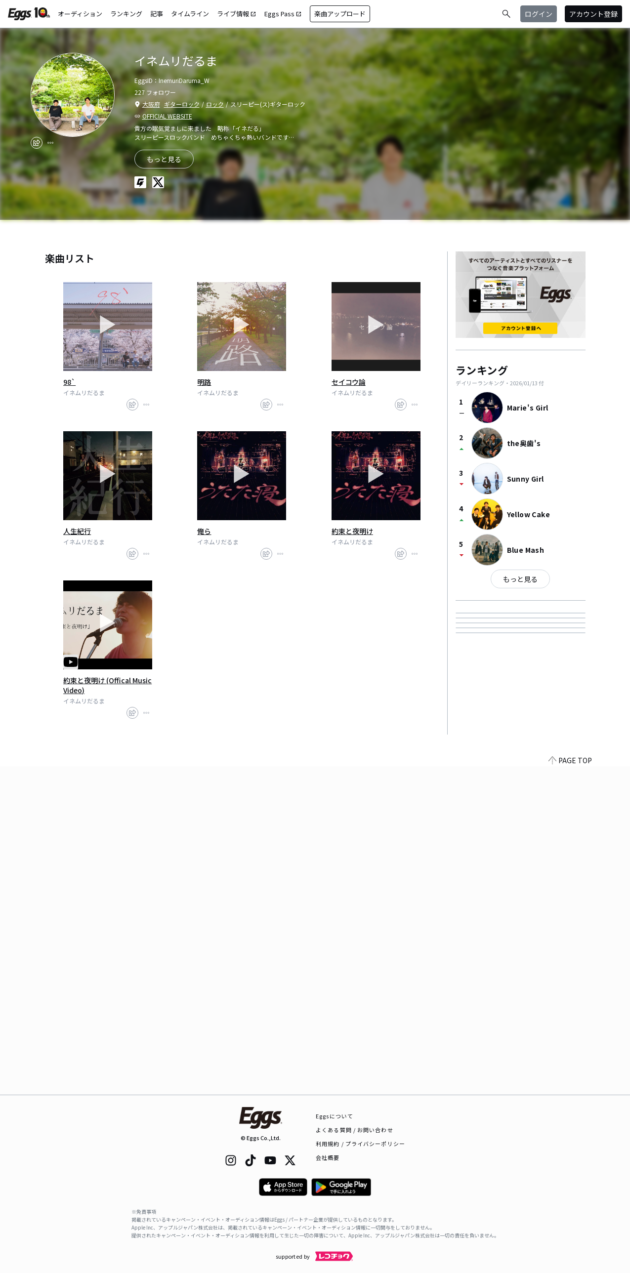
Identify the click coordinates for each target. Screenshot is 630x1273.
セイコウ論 (349, 382)
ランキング (126, 13)
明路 (204, 382)
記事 (156, 13)
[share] (36, 143)
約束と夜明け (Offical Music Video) (107, 685)
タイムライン (190, 13)
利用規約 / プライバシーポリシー (360, 1144)
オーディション (80, 13)
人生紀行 (77, 531)
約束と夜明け (352, 531)
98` (69, 382)
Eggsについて (334, 1116)
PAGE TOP (570, 1089)
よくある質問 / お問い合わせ (354, 1130)
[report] (50, 143)
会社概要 (327, 1157)
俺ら (204, 531)
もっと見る (520, 579)
